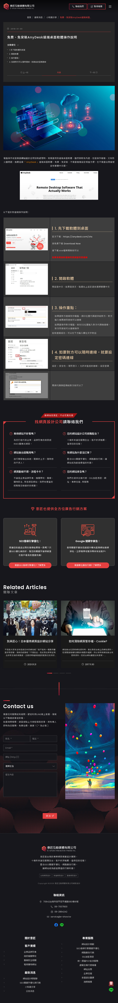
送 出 (50, 815)
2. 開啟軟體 (13, 54)
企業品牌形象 (30, 951)
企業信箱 (88, 973)
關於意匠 (30, 938)
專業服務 (87, 938)
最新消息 (30, 973)
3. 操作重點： (14, 58)
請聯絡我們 (73, 421)
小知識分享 (51, 17)
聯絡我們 (78, 6)
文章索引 (13, 45)
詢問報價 (88, 981)
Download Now (72, 243)
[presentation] (23, 804)
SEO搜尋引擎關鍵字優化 (87, 948)
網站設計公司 (28, 158)
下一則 (94, 72)
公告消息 (30, 991)
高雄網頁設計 (59, 875)
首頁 (29, 17)
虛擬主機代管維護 (87, 965)
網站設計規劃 (88, 944)
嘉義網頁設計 (72, 875)
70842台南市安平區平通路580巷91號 (59, 901)
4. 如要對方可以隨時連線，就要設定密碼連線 (27, 62)
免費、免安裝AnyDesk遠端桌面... (75, 17)
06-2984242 (59, 911)
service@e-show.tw (59, 916)
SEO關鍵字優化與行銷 (30, 982)
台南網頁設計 (45, 875)
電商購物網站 (30, 964)
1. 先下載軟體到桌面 (17, 50)
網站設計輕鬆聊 (30, 978)
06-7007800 (59, 906)
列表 (59, 72)
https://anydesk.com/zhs (77, 236)
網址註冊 (88, 969)
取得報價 (96, 6)
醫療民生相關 (30, 960)
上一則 (24, 72)
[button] (49, 673)
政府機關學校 (30, 956)
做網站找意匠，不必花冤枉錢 (59, 415)
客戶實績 (30, 946)
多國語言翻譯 (88, 977)
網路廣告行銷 (88, 952)
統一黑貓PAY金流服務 (88, 960)
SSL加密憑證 (88, 956)
